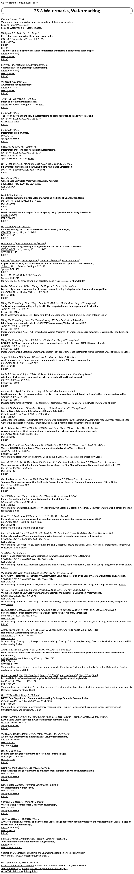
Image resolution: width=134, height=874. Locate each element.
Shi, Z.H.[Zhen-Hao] (10, 496)
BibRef (4, 44)
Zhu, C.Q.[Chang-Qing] (92, 462)
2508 (12, 561)
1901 (15, 252)
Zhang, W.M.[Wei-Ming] (82, 533)
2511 (12, 598)
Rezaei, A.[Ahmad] (10, 716)
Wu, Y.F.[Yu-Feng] (52, 572)
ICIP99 (4, 844)
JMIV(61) (5, 266)
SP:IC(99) (5, 397)
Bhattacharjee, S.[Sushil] (32, 838)
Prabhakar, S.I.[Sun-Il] (48, 784)
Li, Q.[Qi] (63, 445)
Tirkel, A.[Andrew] (71, 260)
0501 (42, 169)
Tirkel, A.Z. (6, 98)
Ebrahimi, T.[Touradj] (56, 838)
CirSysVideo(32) (9, 414)
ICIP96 (4, 87)
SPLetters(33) (7, 635)
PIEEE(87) (6, 39)
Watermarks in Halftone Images (25, 27)
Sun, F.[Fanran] (32, 445)
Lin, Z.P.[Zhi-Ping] (89, 629)
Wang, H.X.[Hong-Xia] (32, 496)
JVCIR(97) (6, 326)
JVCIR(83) (6, 346)
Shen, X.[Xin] (31, 340)
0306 (16, 138)
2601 (12, 638)
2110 (16, 382)
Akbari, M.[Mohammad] (32, 716)
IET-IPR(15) (6, 363)
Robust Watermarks (20, 24)
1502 (12, 742)
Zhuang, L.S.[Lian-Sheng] (50, 408)
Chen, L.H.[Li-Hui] (62, 163)
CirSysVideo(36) (9, 658)
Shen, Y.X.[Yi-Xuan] (34, 320)
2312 (16, 329)
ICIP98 (4, 53)
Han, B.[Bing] (86, 445)
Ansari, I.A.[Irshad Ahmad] (54, 374)
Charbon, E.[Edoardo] (11, 801)
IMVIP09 (5, 215)
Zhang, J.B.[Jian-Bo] (33, 572)
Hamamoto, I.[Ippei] (11, 243)
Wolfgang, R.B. (8, 33)
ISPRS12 (5, 756)
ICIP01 (4, 827)
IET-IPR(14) (6, 292)
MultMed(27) (7, 615)
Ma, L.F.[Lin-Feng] (10, 533)
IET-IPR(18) (6, 521)
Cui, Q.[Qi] (67, 572)
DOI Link (5, 203)
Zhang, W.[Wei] (30, 479)
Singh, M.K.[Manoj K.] (12, 357)
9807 (41, 104)
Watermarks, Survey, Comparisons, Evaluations (24, 855)
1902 (16, 269)
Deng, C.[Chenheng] (29, 516)
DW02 (4, 135)
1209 (12, 759)
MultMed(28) (7, 681)
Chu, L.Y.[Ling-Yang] (88, 675)
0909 (12, 218)
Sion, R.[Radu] (8, 784)
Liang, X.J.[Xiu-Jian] (26, 609)
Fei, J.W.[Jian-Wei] (25, 428)
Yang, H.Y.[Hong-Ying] (85, 303)
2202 (16, 348)
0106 (16, 121)
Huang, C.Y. (14, 226)
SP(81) (4, 118)
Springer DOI (7, 138)
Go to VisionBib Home (12, 2)
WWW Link (6, 252)
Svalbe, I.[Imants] (30, 260)
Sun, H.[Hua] (25, 462)
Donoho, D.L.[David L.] (39, 767)
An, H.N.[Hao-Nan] (30, 629)
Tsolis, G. (5, 818)
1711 (16, 278)
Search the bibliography (13, 868)
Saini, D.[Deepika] (67, 357)
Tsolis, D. (15, 818)
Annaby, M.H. (8, 391)
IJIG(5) (4, 169)
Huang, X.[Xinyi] (69, 496)
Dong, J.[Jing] (28, 733)
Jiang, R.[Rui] (29, 649)
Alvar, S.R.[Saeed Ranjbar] (58, 716)
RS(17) (4, 484)
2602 (15, 664)
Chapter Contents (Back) (13, 19)
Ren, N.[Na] (110, 462)
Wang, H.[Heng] (52, 496)
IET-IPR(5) (6, 232)
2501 (12, 524)
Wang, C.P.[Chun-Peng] (12, 445)
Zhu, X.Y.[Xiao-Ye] (71, 462)
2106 (16, 312)
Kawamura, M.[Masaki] (34, 243)
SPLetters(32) (7, 595)
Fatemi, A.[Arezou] (82, 716)
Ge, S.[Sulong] (8, 428)
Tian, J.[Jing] (31, 303)
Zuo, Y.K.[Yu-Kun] (9, 408)
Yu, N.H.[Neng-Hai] (104, 533)
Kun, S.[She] (24, 286)
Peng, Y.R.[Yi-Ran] (10, 516)
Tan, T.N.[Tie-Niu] (61, 733)
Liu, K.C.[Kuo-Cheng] (11, 194)
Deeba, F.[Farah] (9, 286)
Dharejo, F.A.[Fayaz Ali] (43, 286)
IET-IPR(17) (6, 433)
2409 (12, 504)
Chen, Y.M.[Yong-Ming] (68, 629)
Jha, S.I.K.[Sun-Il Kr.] (61, 649)
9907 (12, 41)
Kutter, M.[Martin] (10, 838)
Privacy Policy (30, 2)
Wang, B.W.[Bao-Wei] (11, 572)
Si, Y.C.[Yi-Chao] (64, 609)
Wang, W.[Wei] (44, 733)
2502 (12, 487)
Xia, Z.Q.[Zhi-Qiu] (49, 445)
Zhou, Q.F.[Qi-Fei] (9, 462)
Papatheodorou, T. (30, 818)
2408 (12, 470)
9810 (12, 56)
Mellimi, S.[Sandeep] (11, 374)
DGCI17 (30, 275)
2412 (16, 725)
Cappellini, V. (7, 146)
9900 (19, 847)
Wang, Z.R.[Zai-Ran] (11, 733)
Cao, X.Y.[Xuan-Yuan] (11, 479)
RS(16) (4, 467)
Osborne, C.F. (19, 98)
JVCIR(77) (6, 309)
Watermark (7, 22)
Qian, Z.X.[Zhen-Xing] (106, 609)
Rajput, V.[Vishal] (31, 374)
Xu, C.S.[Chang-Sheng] (75, 408)
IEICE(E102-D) (8, 249)
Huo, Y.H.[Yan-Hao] (10, 695)
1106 (12, 235)
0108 (12, 830)
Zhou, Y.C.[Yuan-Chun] (66, 286)
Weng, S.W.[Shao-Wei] (50, 589)
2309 (16, 453)
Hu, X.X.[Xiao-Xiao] (46, 609)
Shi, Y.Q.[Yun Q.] (27, 163)
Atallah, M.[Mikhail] (26, 784)
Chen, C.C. (16, 750)
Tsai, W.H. (14, 177)
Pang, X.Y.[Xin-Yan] (42, 462)
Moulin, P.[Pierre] (9, 112)
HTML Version (8, 155)
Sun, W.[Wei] (43, 649)
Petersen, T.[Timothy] (50, 260)
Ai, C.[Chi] (57, 462)
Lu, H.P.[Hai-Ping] (9, 163)
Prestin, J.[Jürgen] (36, 391)
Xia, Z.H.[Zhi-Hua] (43, 428)
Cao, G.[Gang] (81, 589)
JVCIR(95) (6, 450)
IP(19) (4, 183)
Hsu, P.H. (5, 750)
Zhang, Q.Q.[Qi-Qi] (49, 675)
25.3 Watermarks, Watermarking (67, 11)
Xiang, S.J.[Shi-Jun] (30, 695)
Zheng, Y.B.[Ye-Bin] (10, 629)
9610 (12, 90)
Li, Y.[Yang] (68, 589)
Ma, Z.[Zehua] (42, 533)
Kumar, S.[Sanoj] (32, 357)
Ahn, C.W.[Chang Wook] (79, 374)
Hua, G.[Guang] (48, 629)
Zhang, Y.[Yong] (99, 716)
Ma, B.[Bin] (99, 445)
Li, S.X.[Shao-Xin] (9, 675)
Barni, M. (32, 146)
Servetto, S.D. (7, 64)
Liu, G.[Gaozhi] (8, 609)
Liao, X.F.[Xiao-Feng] (29, 675)
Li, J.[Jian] (73, 445)
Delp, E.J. (36, 33)
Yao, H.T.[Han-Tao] (28, 408)
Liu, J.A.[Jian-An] (90, 428)
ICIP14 (4, 739)
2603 (12, 684)
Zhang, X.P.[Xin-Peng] (83, 609)
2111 (16, 399)
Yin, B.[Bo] (6, 553)
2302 (12, 436)
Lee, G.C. (26, 226)
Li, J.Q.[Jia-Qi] (47, 516)
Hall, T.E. (31, 98)
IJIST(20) (5, 200)
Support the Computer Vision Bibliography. (46, 868)
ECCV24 (5, 722)
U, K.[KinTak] (61, 516)
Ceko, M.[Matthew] (10, 260)
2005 (12, 295)
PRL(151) (5, 380)
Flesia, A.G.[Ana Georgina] (14, 767)
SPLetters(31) (7, 502)
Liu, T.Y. (4, 177)
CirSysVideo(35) (9, 538)
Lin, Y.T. (4, 226)
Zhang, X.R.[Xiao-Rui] (11, 649)
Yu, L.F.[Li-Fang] (9, 589)
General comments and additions (17, 865)
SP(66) (4, 104)
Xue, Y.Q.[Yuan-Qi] (69, 675)
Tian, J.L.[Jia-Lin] (47, 303)
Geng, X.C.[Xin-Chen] (28, 589)
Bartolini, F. (20, 146)
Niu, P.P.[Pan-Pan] (64, 303)
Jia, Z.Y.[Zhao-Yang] (59, 533)
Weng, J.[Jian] (74, 428)
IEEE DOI (5, 41)
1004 (12, 186)
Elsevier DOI (7, 121)
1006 (12, 203)
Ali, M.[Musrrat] (49, 357)
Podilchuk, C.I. (24, 33)
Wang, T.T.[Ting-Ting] (55, 320)
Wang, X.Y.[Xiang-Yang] (12, 303)
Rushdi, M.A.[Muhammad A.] (60, 391)
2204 (12, 416)
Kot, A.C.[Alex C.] (44, 163)
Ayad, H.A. (21, 391)
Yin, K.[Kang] (19, 553)
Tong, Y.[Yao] (60, 428)
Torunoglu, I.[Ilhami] (34, 801)
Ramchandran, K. (38, 64)
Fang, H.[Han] (27, 533)
